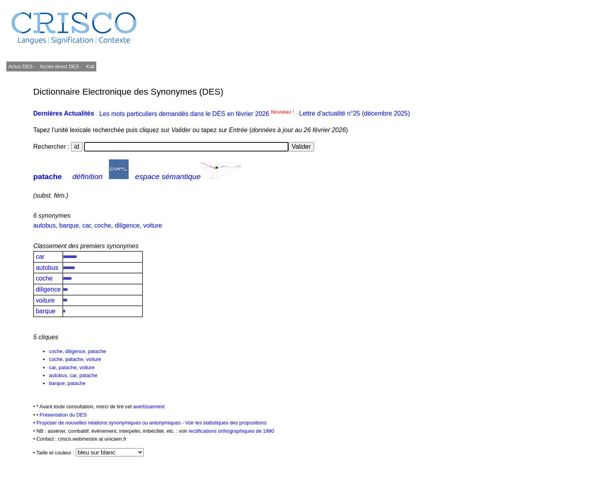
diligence (127, 225)
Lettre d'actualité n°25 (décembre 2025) (354, 113)
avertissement (149, 406)
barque (69, 225)
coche (102, 225)
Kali (90, 66)
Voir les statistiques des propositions (225, 423)
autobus (44, 225)
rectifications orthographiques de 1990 (231, 431)
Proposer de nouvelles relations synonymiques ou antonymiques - (110, 423)
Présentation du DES (63, 415)
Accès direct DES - (61, 66)
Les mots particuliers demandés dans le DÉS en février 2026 (197, 113)
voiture (152, 225)
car (86, 225)
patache (47, 176)
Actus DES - (22, 66)
